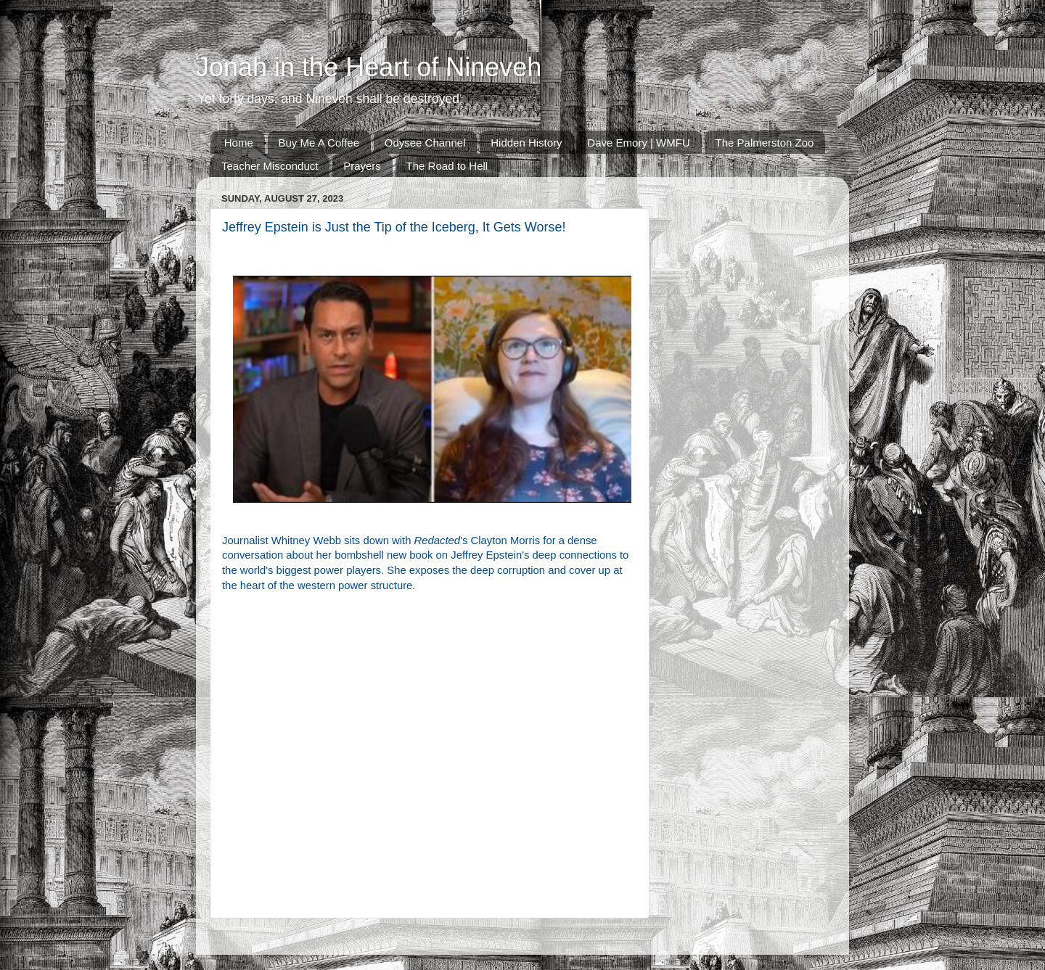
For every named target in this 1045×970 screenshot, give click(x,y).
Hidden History (526, 142)
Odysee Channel (425, 142)
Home (238, 142)
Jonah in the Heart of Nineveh (368, 67)
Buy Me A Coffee (319, 142)
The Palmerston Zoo (765, 142)
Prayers (362, 166)
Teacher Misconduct (269, 166)
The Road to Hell (447, 166)
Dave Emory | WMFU (638, 142)
